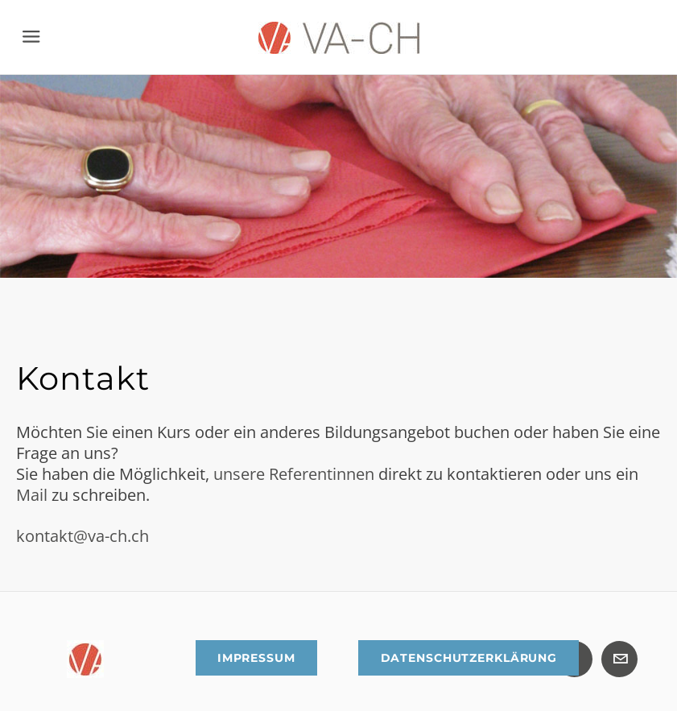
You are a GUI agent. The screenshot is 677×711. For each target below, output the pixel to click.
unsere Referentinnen (293, 474)
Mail (34, 495)
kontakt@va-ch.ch (82, 536)
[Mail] (619, 659)
